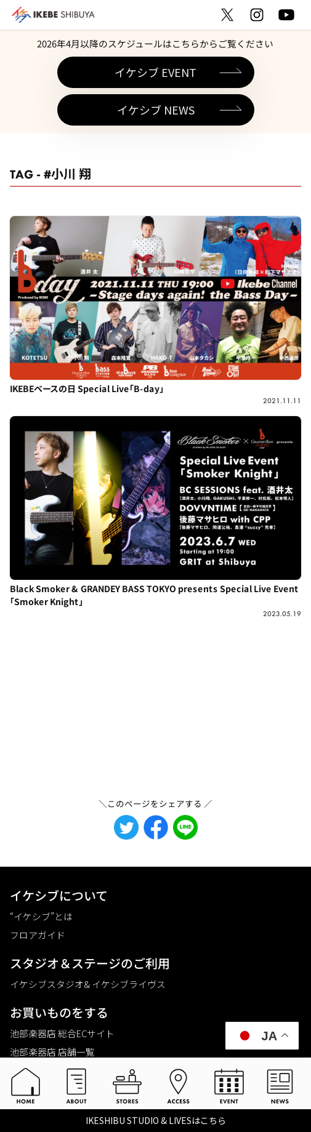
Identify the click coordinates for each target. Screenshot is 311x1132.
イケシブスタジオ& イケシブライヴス (88, 983)
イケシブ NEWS (156, 110)
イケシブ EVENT (155, 72)
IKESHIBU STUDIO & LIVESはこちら (156, 1120)
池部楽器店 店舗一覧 (52, 1051)
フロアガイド (37, 934)
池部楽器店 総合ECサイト (62, 1033)
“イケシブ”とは (41, 916)
